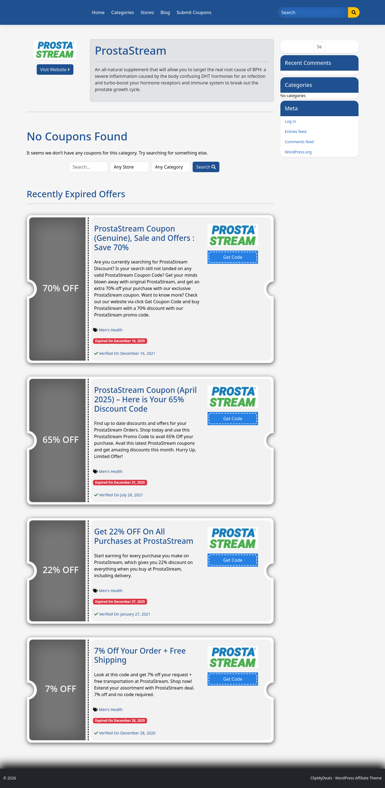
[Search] (313, 12)
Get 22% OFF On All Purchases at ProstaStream (143, 536)
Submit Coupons (194, 12)
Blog (165, 12)
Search (206, 167)
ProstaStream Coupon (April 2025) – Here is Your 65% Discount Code (145, 399)
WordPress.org (298, 152)
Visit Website (55, 69)
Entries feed (295, 131)
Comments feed (299, 141)
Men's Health (111, 329)
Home (98, 12)
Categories (122, 12)
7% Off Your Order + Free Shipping (140, 655)
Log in (290, 121)
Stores (147, 12)
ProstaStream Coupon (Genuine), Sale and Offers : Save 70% (144, 237)
